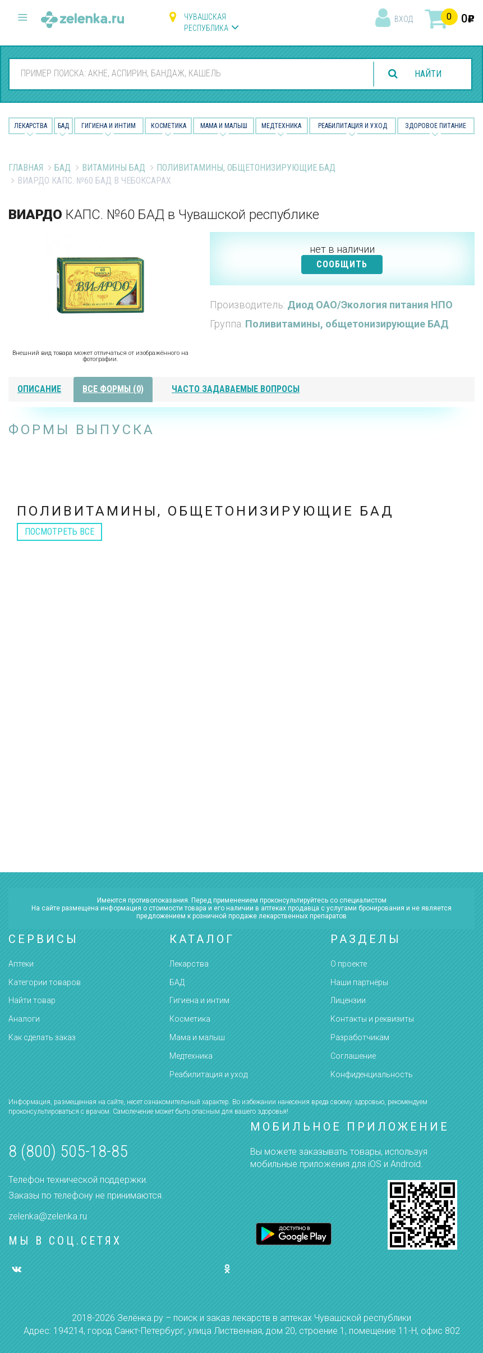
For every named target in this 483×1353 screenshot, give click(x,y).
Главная (25, 167)
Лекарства (30, 126)
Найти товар (32, 1000)
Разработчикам (359, 1037)
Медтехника (281, 126)
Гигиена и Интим (108, 126)
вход (403, 19)
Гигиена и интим (199, 1000)
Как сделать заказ (42, 1037)
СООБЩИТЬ (341, 264)
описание (39, 389)
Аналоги (24, 1018)
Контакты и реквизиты (372, 1018)
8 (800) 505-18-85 (68, 1151)
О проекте (348, 963)
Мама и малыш (223, 126)
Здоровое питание (435, 126)
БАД (63, 126)
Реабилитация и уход (352, 126)
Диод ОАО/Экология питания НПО (370, 305)
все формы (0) (113, 389)
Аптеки (21, 963)
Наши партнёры (359, 982)
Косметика (168, 126)
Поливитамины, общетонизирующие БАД (246, 167)
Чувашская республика (206, 22)
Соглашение (353, 1055)
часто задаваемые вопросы (236, 389)
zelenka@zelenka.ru (47, 1216)
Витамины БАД (113, 167)
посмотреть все (59, 531)
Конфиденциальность (371, 1074)
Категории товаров (44, 982)
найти (428, 74)
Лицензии (348, 1000)
